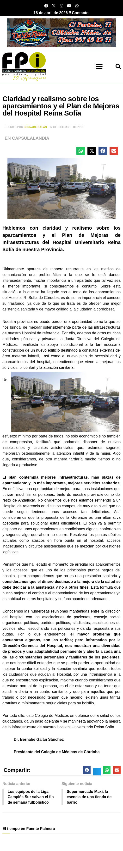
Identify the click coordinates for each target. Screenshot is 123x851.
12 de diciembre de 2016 (66, 127)
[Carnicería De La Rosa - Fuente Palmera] (61, 33)
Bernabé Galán (35, 127)
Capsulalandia (30, 138)
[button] (99, 66)
